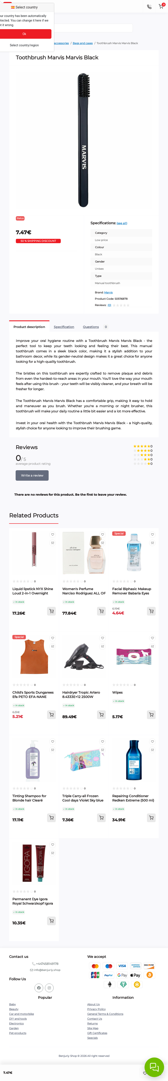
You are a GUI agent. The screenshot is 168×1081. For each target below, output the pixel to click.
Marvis (108, 292)
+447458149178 (47, 964)
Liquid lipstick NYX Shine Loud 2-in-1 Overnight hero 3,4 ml (32, 593)
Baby (12, 1004)
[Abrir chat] (154, 1067)
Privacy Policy (96, 1009)
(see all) (122, 223)
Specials (92, 1037)
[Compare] (52, 543)
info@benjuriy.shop (47, 970)
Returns (92, 1023)
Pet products (17, 1033)
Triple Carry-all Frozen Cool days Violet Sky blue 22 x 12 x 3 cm (82, 800)
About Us (93, 1004)
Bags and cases (83, 43)
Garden (14, 1028)
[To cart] (51, 611)
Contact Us (94, 1018)
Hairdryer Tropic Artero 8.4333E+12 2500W (81, 694)
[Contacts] (149, 6)
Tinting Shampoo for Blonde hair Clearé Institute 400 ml (29, 800)
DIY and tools (18, 1018)
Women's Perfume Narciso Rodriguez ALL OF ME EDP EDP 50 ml (84, 593)
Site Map (92, 1028)
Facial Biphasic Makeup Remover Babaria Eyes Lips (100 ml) (131, 593)
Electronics (16, 1023)
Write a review (32, 475)
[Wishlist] (52, 534)
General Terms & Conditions (105, 1014)
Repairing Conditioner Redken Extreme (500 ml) (133, 798)
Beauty (13, 1009)
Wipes (117, 692)
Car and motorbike (21, 1014)
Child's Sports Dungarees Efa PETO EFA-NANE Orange (33, 696)
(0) (109, 305)
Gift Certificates (97, 1033)
